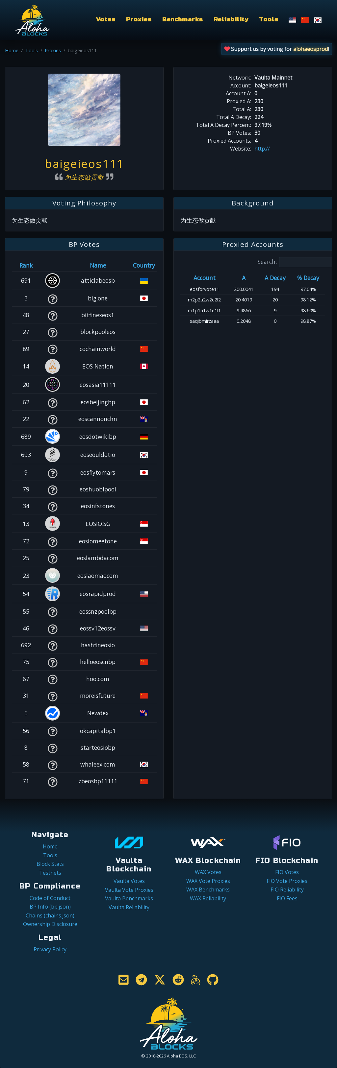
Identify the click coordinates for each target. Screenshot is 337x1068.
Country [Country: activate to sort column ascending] (144, 265)
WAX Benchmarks (208, 889)
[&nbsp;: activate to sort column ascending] (52, 265)
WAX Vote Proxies (208, 881)
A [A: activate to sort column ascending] (244, 278)
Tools (268, 19)
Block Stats (50, 863)
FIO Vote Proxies (287, 881)
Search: (297, 262)
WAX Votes (208, 872)
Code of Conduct (50, 898)
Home (11, 50)
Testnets (50, 872)
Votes (105, 19)
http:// (262, 148)
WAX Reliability (208, 898)
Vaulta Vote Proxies (129, 889)
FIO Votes (287, 872)
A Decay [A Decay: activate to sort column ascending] (275, 278)
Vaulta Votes (129, 881)
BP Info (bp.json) (50, 906)
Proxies (139, 19)
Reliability (231, 19)
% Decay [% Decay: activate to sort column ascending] (308, 278)
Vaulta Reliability (129, 907)
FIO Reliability (287, 889)
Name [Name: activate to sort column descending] (98, 265)
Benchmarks (182, 19)
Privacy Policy (50, 949)
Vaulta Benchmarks (129, 898)
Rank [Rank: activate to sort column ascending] (26, 265)
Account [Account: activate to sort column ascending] (205, 278)
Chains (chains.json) (50, 915)
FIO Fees (287, 898)
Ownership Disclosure (50, 924)
